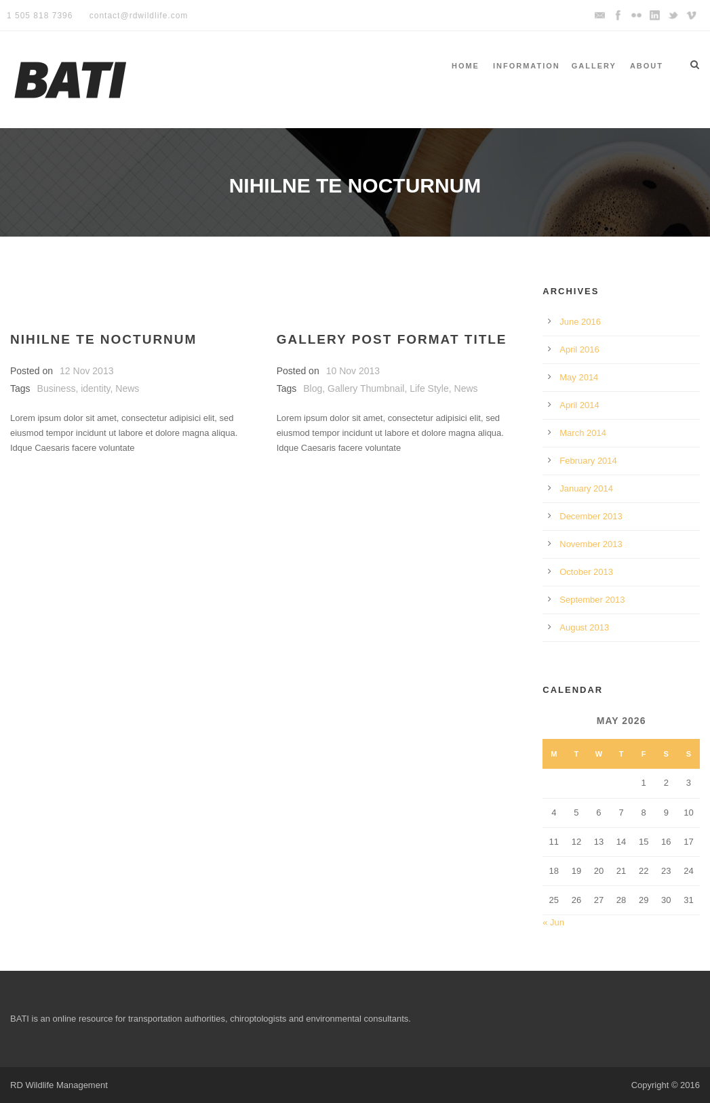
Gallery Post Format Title (392, 339)
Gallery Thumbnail (366, 388)
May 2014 (578, 377)
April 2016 (579, 349)
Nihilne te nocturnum (103, 339)
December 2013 (591, 516)
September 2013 (592, 600)
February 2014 (588, 461)
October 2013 (586, 572)
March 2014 (582, 433)
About (646, 66)
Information (526, 66)
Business (56, 388)
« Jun (553, 922)
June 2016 (580, 322)
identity (95, 388)
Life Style (429, 388)
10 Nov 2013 (353, 370)
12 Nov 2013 (86, 370)
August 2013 (584, 627)
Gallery (594, 66)
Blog (312, 388)
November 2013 (591, 544)
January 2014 (586, 488)
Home (465, 66)
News (127, 388)
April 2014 (579, 405)
